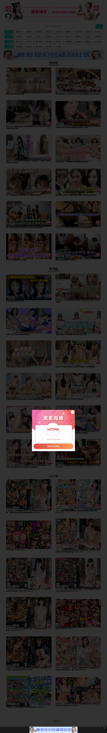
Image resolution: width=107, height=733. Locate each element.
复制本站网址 (53, 446)
